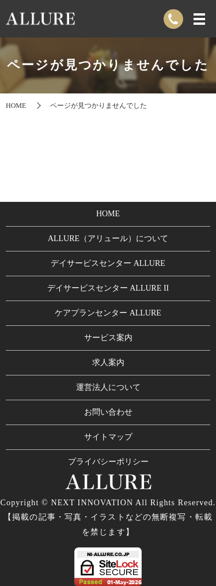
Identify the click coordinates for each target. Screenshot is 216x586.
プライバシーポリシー (108, 461)
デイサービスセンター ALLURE (108, 263)
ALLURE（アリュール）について (108, 238)
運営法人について (108, 387)
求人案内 (108, 362)
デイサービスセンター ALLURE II (108, 288)
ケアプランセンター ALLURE (108, 313)
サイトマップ (108, 437)
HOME (16, 106)
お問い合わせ (108, 412)
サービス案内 (108, 337)
